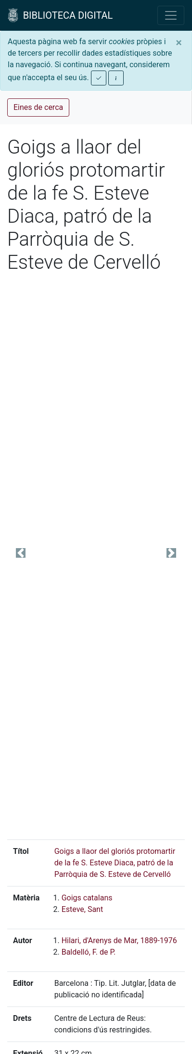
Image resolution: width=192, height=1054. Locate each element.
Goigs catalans (87, 897)
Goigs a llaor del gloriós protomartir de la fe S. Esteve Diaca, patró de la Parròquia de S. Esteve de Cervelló (115, 863)
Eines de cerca (38, 107)
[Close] (179, 42)
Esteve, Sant (82, 909)
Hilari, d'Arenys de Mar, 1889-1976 (119, 940)
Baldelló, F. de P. (89, 952)
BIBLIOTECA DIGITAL (60, 15)
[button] (20, 552)
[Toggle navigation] (170, 15)
